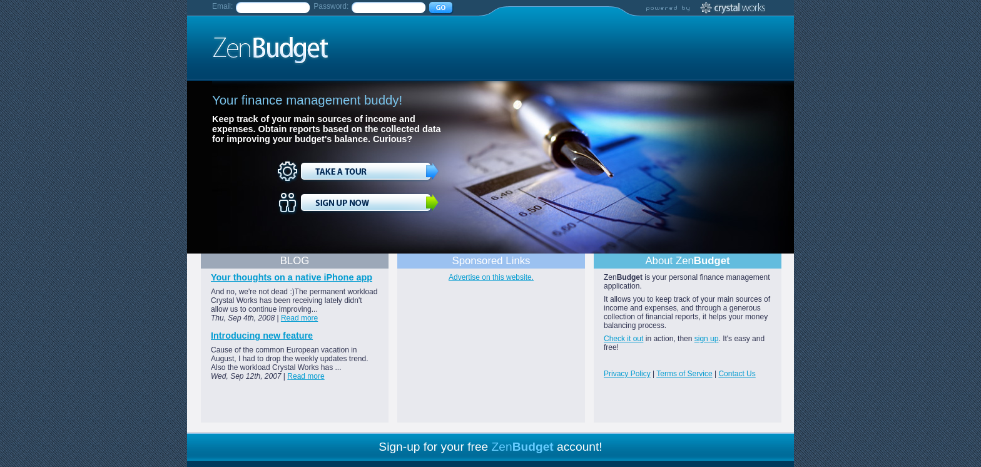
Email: (222, 6)
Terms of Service (684, 373)
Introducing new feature (262, 336)
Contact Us (736, 373)
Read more (299, 318)
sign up (706, 338)
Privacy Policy (627, 373)
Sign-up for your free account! (490, 446)
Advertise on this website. (491, 277)
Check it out (623, 338)
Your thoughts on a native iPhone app (291, 277)
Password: (330, 6)
